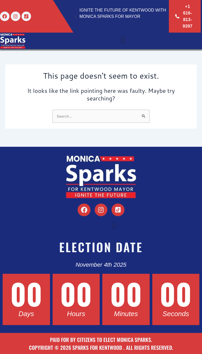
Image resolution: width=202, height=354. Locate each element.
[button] (122, 39)
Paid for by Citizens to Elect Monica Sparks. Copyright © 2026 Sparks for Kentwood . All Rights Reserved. (101, 343)
